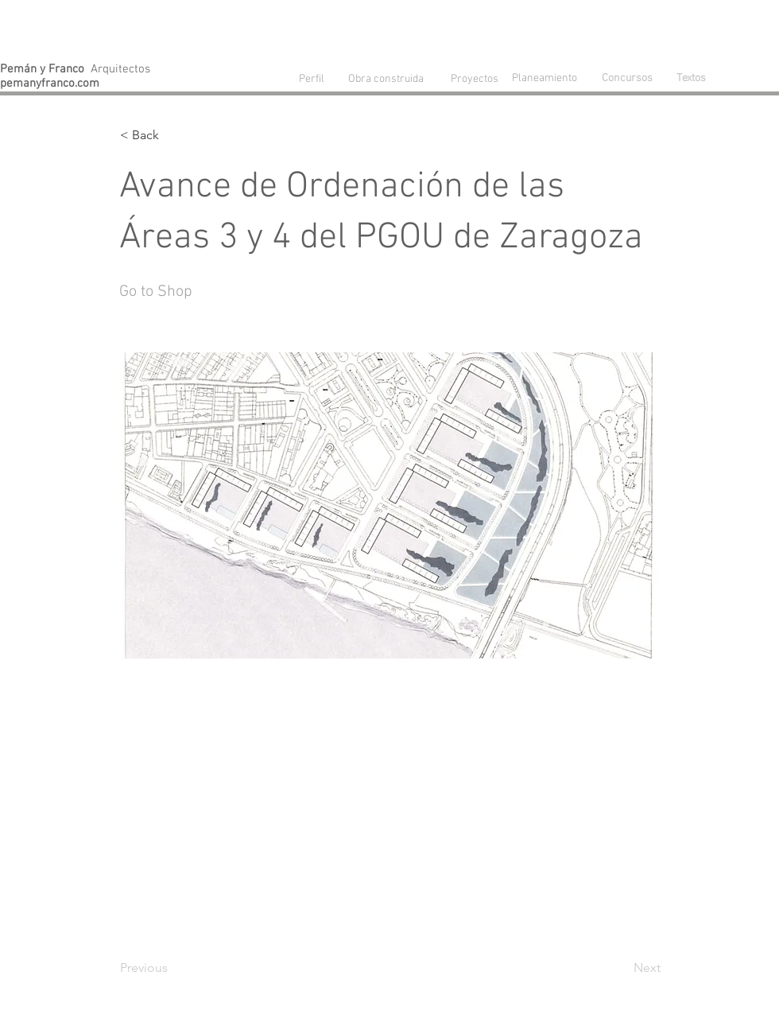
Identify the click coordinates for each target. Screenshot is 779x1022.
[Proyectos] (474, 79)
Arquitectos (75, 69)
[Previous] (172, 968)
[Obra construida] (385, 78)
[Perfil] (311, 79)
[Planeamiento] (547, 78)
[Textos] (691, 79)
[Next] (621, 968)
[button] (172, 135)
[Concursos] (627, 79)
